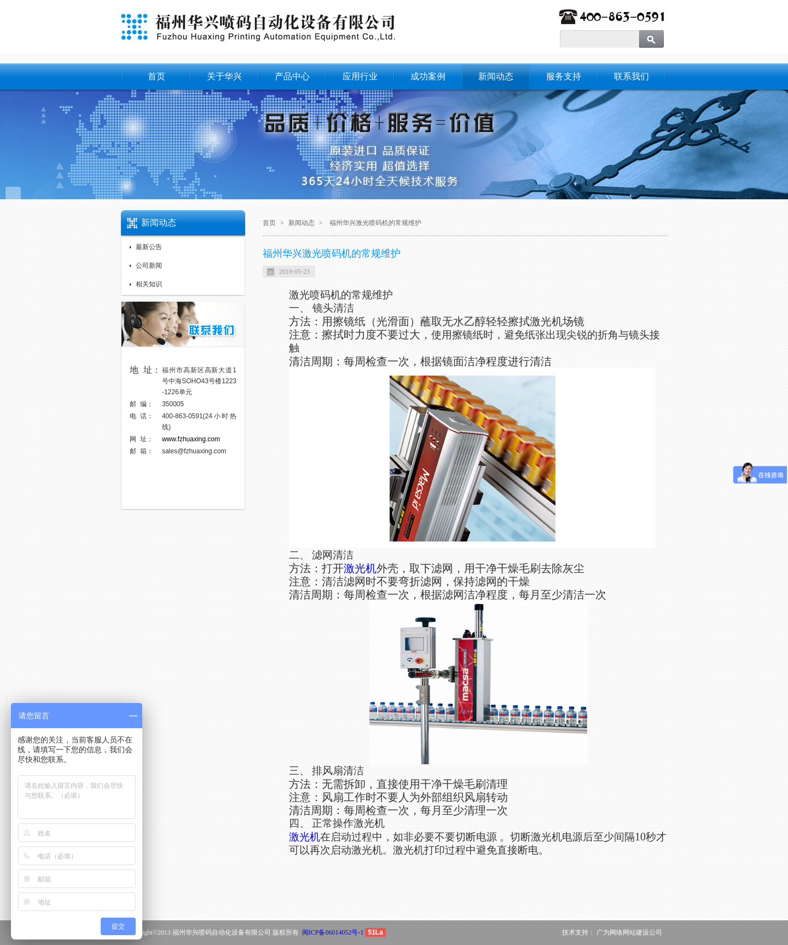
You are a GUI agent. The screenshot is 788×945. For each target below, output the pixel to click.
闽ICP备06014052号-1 (333, 932)
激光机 (360, 568)
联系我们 (631, 76)
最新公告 (149, 247)
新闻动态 (495, 76)
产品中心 (292, 76)
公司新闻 (149, 265)
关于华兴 (224, 76)
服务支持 (563, 76)
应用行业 (360, 76)
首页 (156, 76)
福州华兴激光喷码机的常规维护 (375, 223)
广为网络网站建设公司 (629, 932)
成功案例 (427, 76)
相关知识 (149, 284)
